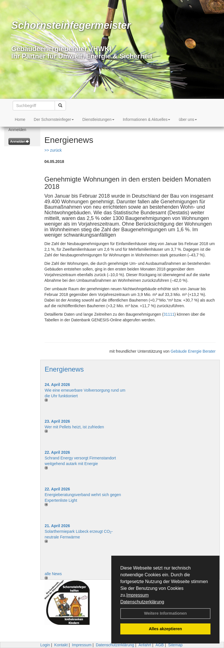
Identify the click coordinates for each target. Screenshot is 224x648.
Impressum (137, 595)
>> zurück (53, 150)
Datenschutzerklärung (142, 601)
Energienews (64, 369)
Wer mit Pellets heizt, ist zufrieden (74, 427)
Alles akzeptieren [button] (165, 629)
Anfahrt (144, 645)
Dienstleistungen (98, 119)
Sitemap (175, 645)
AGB (160, 645)
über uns (188, 119)
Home (20, 119)
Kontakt (61, 645)
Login (45, 645)
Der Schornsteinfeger (54, 119)
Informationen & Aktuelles (146, 119)
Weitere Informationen (165, 613)
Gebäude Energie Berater (193, 351)
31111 (168, 314)
